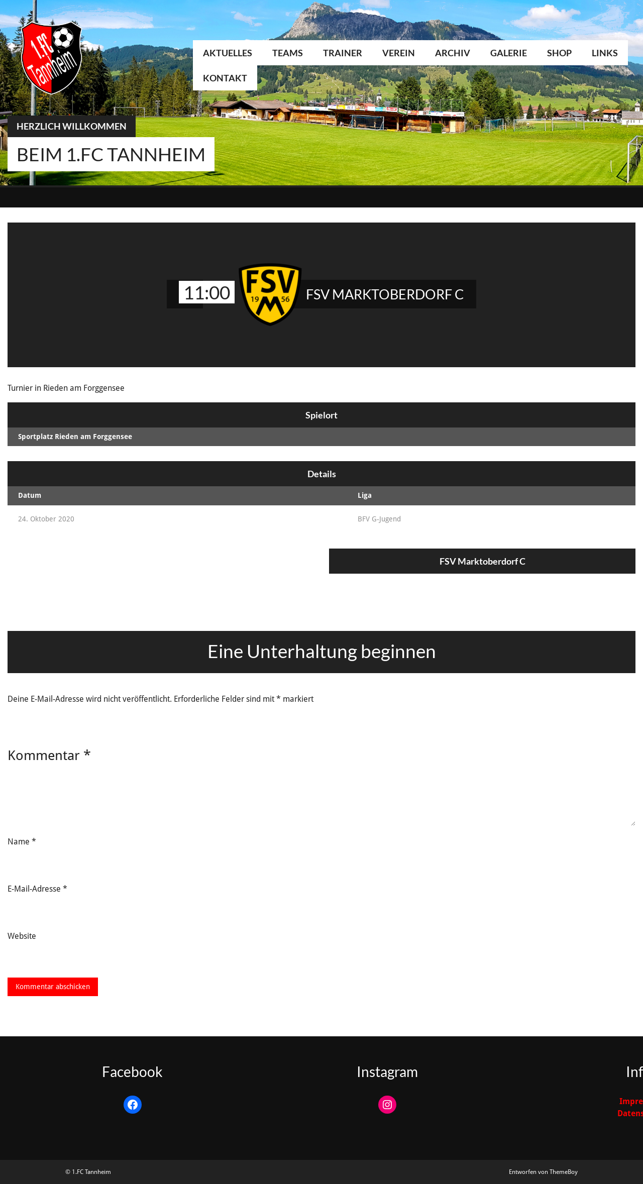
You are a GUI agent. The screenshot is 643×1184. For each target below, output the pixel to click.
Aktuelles (227, 52)
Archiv (452, 52)
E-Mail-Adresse (37, 889)
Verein (398, 52)
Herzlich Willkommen (72, 126)
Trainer (342, 52)
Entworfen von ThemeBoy (543, 1171)
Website (22, 936)
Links (605, 52)
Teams (287, 52)
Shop (559, 52)
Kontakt (225, 77)
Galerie (508, 52)
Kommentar (49, 755)
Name (22, 841)
